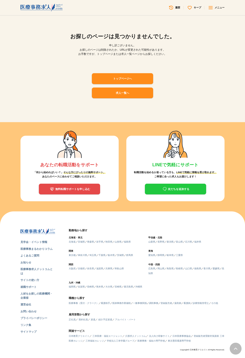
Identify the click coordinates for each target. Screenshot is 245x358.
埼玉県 (92, 255)
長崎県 (90, 286)
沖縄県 (138, 286)
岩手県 (99, 241)
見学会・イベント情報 (33, 242)
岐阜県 (170, 255)
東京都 (72, 255)
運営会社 (25, 304)
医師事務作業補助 (121, 303)
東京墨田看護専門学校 (179, 340)
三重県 (179, 255)
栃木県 (111, 255)
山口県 (188, 268)
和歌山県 (119, 268)
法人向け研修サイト (159, 336)
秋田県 (108, 241)
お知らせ (25, 262)
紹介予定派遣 (105, 319)
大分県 (108, 286)
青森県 (90, 241)
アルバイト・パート (125, 319)
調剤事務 (153, 303)
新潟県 (170, 241)
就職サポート (28, 286)
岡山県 (161, 268)
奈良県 (90, 268)
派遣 (93, 319)
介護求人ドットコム (135, 336)
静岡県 (161, 255)
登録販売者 (166, 303)
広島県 (151, 268)
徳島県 (197, 268)
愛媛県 (216, 268)
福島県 (127, 241)
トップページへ (122, 78)
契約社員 (83, 319)
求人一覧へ (122, 92)
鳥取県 (170, 268)
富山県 (179, 241)
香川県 (206, 268)
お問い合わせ (28, 311)
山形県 (118, 241)
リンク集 (25, 324)
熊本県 (99, 286)
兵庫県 (108, 268)
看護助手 (105, 303)
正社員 (72, 319)
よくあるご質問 (29, 255)
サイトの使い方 (29, 280)
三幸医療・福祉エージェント (107, 336)
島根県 (179, 268)
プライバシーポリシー (33, 318)
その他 (214, 303)
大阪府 (72, 268)
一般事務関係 (140, 303)
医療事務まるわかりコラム (36, 248)
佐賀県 (81, 286)
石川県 (188, 241)
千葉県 (102, 255)
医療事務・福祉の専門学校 (151, 340)
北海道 (72, 241)
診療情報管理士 (201, 303)
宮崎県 (118, 286)
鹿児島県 (128, 286)
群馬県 (129, 255)
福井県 (197, 241)
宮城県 (81, 241)
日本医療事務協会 (181, 336)
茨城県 (120, 255)
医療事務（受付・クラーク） (84, 303)
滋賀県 (99, 268)
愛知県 (151, 255)
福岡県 (72, 286)
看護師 (187, 303)
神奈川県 (82, 255)
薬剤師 (177, 303)
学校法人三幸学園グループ (120, 340)
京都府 (81, 268)
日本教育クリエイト (79, 336)
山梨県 (151, 241)
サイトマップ (28, 331)
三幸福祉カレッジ (95, 340)
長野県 (161, 241)
